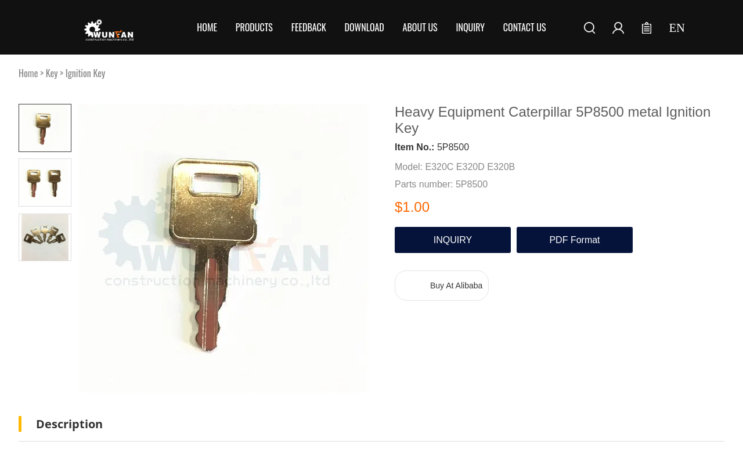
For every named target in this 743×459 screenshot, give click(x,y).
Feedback (308, 27)
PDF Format (574, 240)
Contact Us (524, 27)
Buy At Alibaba (456, 285)
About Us (420, 27)
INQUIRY (453, 240)
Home (207, 27)
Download (364, 27)
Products (254, 27)
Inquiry (470, 27)
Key (52, 73)
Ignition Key (86, 73)
